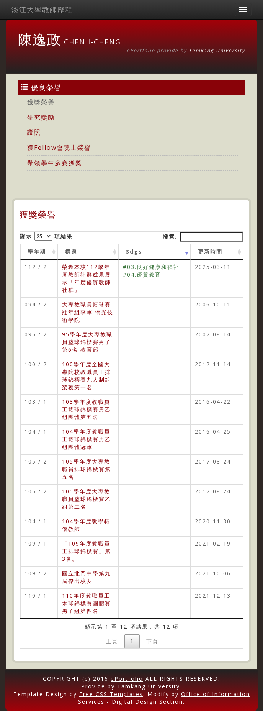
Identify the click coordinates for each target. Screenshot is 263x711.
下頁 (152, 641)
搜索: (203, 237)
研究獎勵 (41, 117)
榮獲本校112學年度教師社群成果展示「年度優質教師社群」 (86, 278)
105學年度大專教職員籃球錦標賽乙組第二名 (86, 499)
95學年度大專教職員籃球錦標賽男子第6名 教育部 (87, 342)
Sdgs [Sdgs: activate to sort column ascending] (134, 251)
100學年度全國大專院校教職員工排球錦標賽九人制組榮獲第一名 (86, 375)
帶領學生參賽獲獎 (54, 163)
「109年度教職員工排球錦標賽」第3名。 (86, 551)
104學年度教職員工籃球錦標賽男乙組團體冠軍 (86, 439)
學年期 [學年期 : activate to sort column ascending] (37, 251)
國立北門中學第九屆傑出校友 (86, 577)
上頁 (112, 641)
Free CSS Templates (111, 694)
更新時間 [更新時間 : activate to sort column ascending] (210, 251)
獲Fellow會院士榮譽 (59, 147)
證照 (34, 132)
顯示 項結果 (46, 236)
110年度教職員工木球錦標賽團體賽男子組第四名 (86, 603)
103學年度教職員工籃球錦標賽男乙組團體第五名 (86, 409)
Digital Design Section (147, 701)
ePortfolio (127, 678)
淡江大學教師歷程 (42, 9)
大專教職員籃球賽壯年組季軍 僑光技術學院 (87, 312)
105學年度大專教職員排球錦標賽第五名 (86, 469)
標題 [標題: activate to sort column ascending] (71, 251)
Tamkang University (217, 50)
